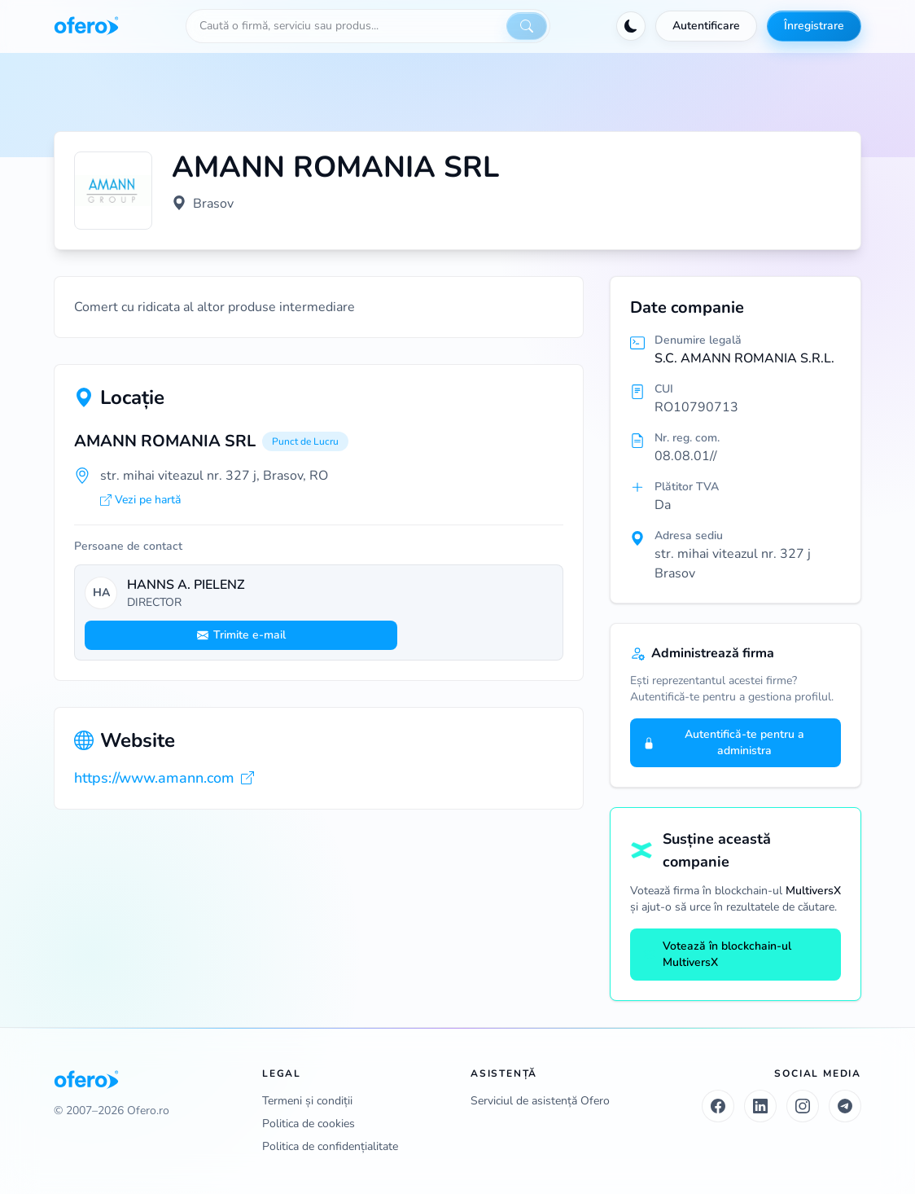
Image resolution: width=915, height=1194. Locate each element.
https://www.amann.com (164, 778)
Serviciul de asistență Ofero (540, 1100)
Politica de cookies (308, 1123)
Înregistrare (814, 25)
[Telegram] (845, 1106)
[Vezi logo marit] (113, 190)
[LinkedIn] (760, 1106)
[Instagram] (802, 1106)
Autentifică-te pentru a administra (723, 742)
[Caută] (526, 26)
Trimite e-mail (241, 635)
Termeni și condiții (307, 1100)
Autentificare (706, 25)
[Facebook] (718, 1106)
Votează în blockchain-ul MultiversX (717, 954)
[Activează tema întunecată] (631, 26)
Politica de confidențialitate (330, 1146)
